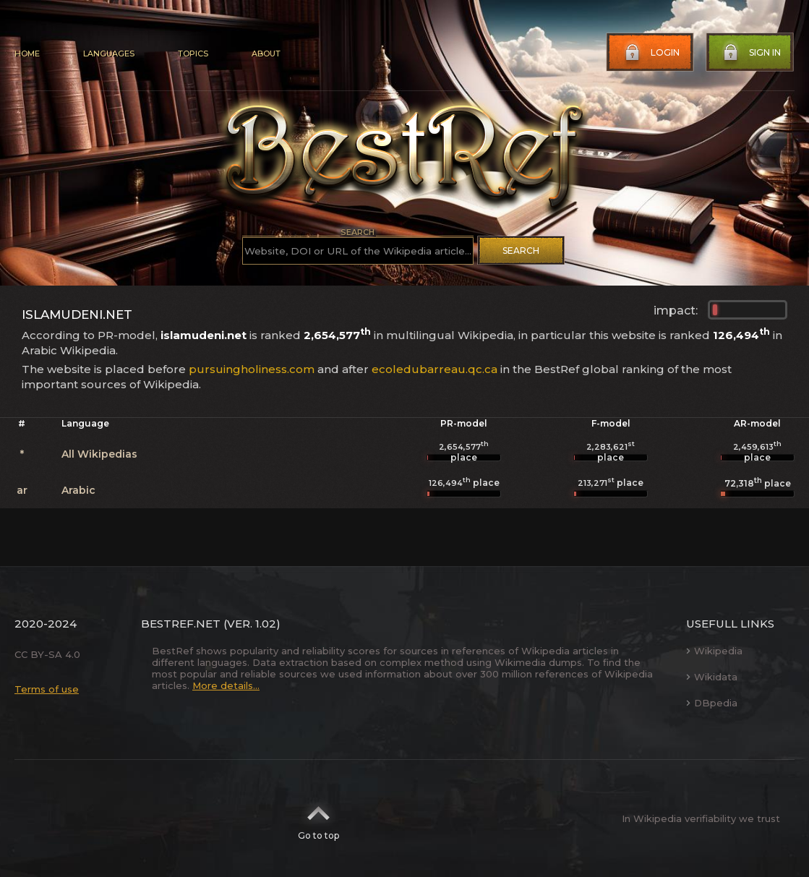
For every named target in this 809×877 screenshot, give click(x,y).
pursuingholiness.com (251, 369)
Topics (193, 53)
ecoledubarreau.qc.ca (434, 369)
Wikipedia (714, 650)
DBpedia (711, 703)
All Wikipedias (99, 454)
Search (520, 250)
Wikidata (711, 677)
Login (651, 53)
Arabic (78, 490)
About (266, 53)
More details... (226, 685)
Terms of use (46, 689)
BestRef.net (181, 623)
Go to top (318, 818)
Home (27, 53)
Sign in (750, 53)
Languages (108, 53)
